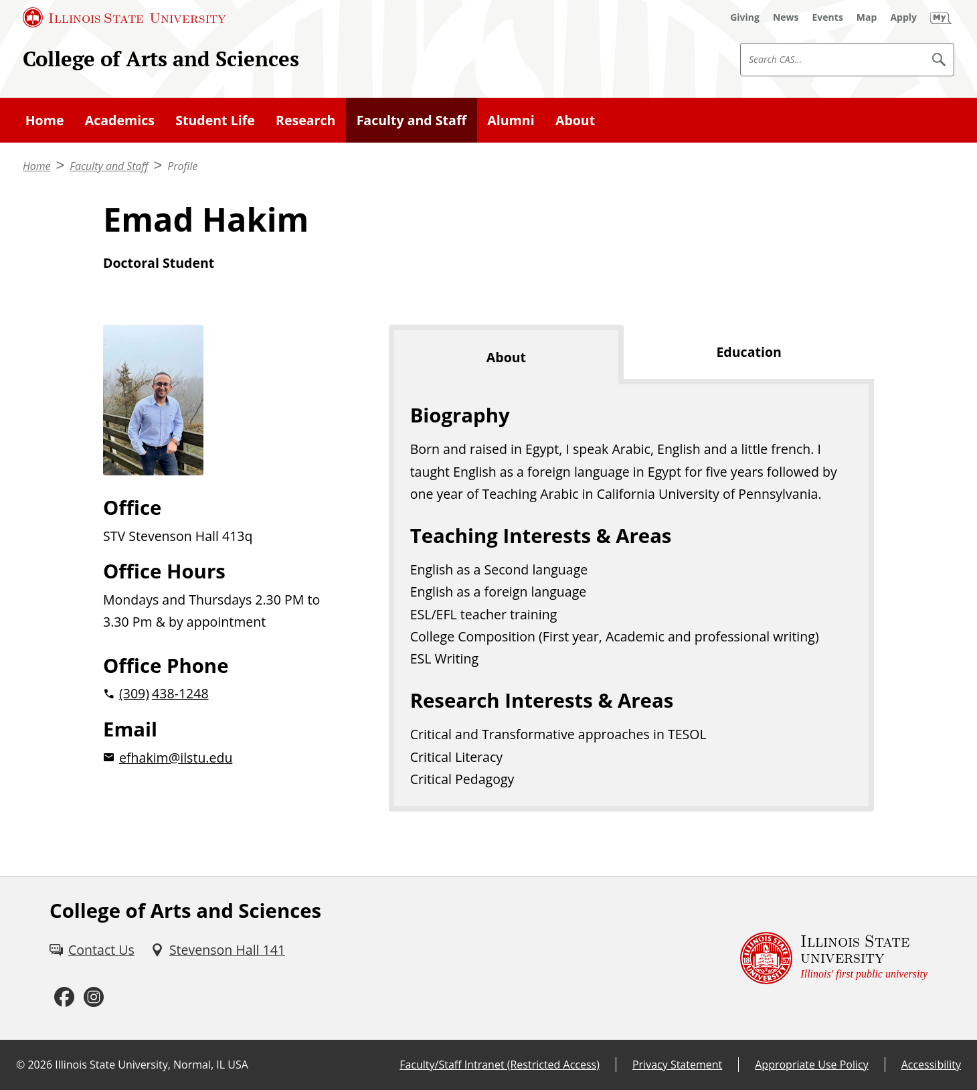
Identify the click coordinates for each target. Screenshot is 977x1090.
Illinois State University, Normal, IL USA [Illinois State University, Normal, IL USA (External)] (151, 1064)
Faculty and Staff (411, 120)
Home (44, 120)
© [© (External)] (20, 1064)
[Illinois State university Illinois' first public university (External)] (833, 958)
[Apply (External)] (903, 17)
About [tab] (506, 357)
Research (305, 120)
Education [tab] (748, 352)
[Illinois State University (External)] (124, 17)
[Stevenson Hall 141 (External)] (218, 950)
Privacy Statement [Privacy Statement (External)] (677, 1064)
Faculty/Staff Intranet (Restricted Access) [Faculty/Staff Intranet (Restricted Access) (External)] (499, 1064)
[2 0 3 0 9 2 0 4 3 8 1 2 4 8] (224, 693)
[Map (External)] (867, 17)
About (575, 120)
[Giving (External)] (744, 17)
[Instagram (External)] (93, 997)
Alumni (510, 120)
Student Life (215, 120)
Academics (120, 120)
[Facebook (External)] (64, 997)
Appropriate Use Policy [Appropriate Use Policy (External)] (811, 1064)
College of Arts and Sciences (161, 58)
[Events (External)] (828, 17)
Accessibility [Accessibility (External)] (931, 1064)
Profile (182, 166)
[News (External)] (786, 17)
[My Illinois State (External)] (940, 17)
